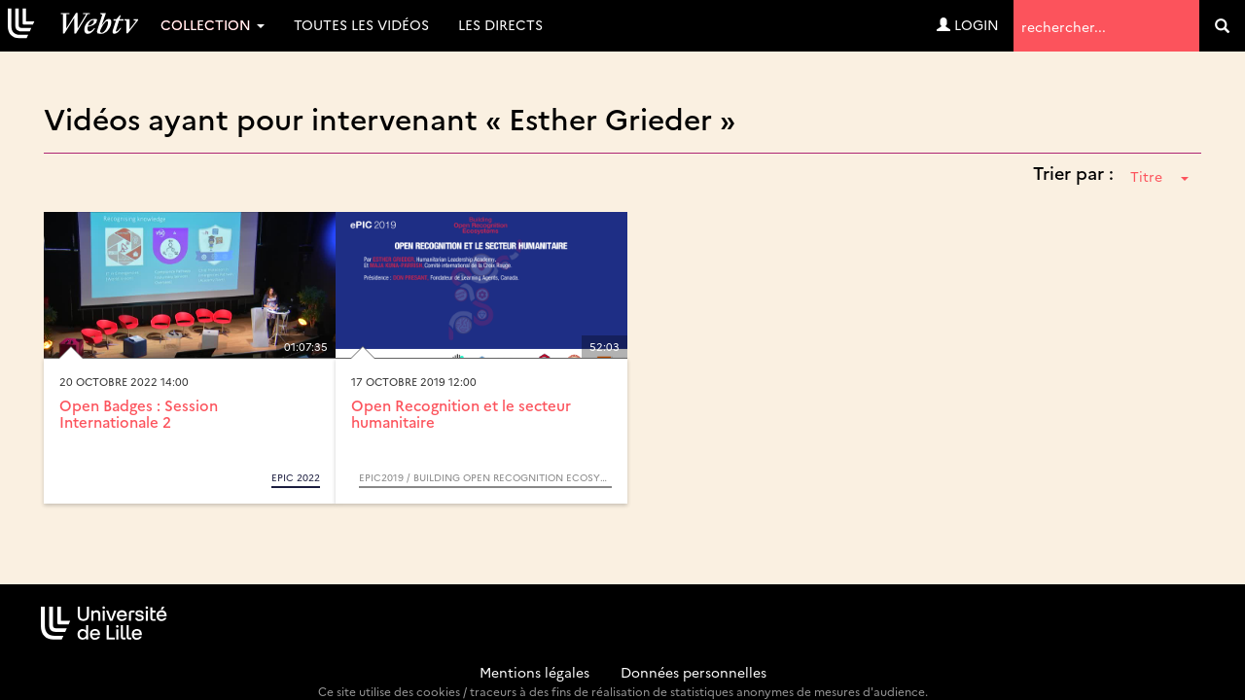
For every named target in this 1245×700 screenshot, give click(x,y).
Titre (1159, 176)
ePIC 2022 (295, 477)
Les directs (500, 24)
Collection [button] (212, 24)
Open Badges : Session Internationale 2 (138, 413)
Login (968, 24)
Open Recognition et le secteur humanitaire (461, 413)
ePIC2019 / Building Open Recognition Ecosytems (485, 477)
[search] (1222, 26)
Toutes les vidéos (361, 24)
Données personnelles (693, 672)
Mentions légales (534, 672)
